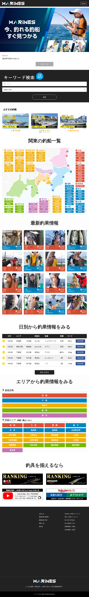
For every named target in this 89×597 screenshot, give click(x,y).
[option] (44, 30)
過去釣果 (80, 341)
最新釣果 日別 (43, 520)
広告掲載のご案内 (70, 529)
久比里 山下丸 (44, 131)
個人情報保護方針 (57, 586)
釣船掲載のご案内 (70, 526)
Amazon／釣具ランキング (72, 514)
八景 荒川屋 (15, 131)
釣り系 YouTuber (70, 520)
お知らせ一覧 (44, 64)
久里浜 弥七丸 (73, 131)
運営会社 (37, 586)
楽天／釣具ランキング (71, 517)
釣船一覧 (41, 523)
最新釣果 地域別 (44, 517)
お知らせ (41, 514)
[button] (84, 122)
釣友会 (41, 526)
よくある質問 (29, 586)
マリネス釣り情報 (39, 594)
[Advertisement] (18, 526)
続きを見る (44, 372)
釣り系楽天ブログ (70, 523)
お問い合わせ (46, 586)
